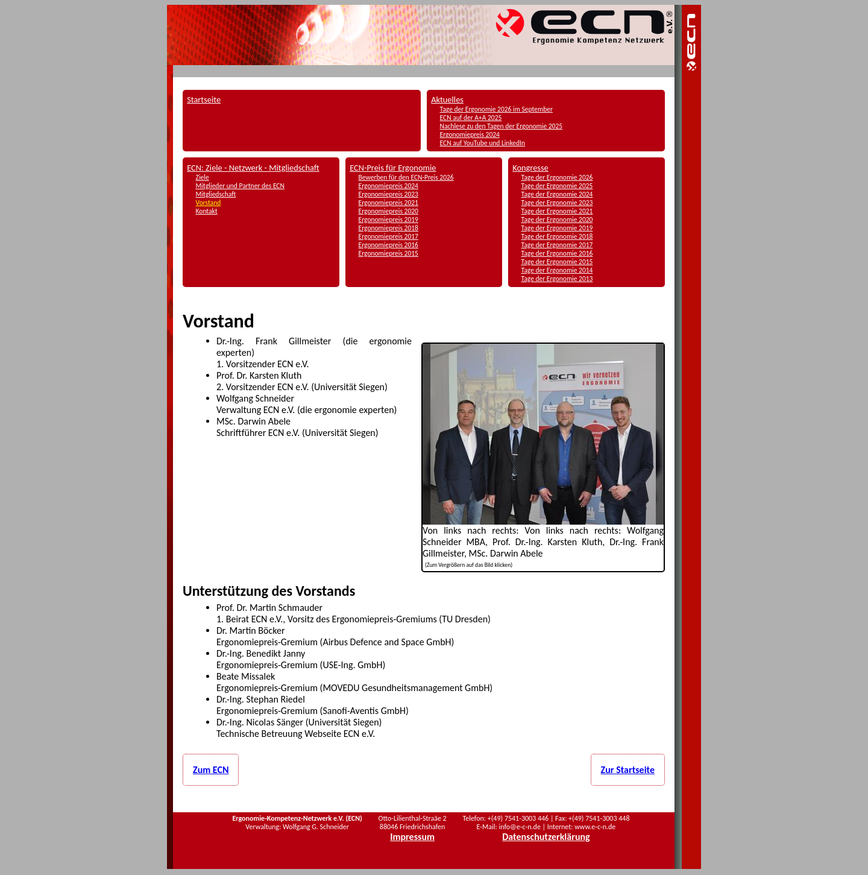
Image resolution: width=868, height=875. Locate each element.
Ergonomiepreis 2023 (388, 194)
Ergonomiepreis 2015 (388, 253)
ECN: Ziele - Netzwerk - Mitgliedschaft (253, 167)
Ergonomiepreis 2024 (470, 134)
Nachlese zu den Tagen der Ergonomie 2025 (501, 126)
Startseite (204, 99)
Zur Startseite (628, 769)
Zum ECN (210, 769)
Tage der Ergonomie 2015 (557, 261)
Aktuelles (447, 99)
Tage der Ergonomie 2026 (557, 177)
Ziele (202, 177)
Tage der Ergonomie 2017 (557, 245)
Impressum (412, 836)
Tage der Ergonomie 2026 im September (496, 109)
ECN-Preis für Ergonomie (393, 167)
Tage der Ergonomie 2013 (557, 278)
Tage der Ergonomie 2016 (557, 253)
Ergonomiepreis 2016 (388, 245)
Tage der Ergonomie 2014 (557, 270)
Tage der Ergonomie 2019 (557, 228)
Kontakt (207, 211)
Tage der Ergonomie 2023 (557, 202)
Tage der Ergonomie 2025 (557, 186)
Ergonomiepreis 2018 (388, 228)
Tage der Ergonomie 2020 (557, 219)
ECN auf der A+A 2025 (471, 117)
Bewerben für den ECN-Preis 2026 (406, 177)
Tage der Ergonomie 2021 (557, 211)
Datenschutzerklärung (546, 836)
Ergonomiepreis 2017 (388, 236)
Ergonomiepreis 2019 (388, 219)
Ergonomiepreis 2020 (388, 211)
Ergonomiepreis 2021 (388, 202)
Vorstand (208, 202)
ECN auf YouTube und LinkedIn (482, 143)
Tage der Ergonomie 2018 (557, 236)
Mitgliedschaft (216, 194)
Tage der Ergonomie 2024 (557, 194)
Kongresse (530, 167)
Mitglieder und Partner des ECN (240, 186)
